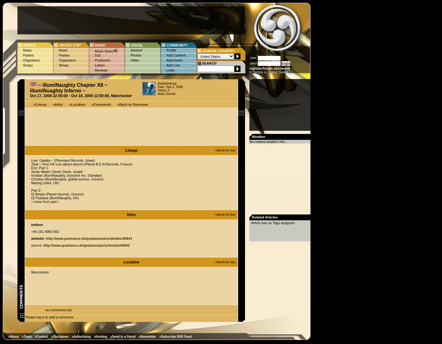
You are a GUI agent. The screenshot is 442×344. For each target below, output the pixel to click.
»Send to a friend (123, 336)
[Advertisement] (131, 20)
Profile (171, 50)
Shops (28, 65)
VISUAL (137, 45)
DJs (98, 55)
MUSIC (100, 45)
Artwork (136, 50)
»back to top (225, 150)
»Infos (58, 104)
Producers (102, 60)
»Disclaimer (60, 336)
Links (170, 70)
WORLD (29, 45)
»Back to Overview (133, 104)
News (27, 50)
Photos (136, 55)
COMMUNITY (177, 45)
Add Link (173, 65)
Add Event (174, 60)
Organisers (31, 60)
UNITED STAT (70, 45)
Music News (106, 50)
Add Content (175, 55)
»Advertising (81, 336)
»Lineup (39, 104)
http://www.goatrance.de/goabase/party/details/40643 (89, 238)
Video (135, 60)
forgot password (276, 68)
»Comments (101, 104)
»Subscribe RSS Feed (175, 336)
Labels (100, 65)
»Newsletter (147, 336)
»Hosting (100, 336)
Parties (28, 55)
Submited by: (167, 83)
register (255, 68)
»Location (77, 104)
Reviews (101, 70)
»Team (26, 336)
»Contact (41, 336)
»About (13, 336)
